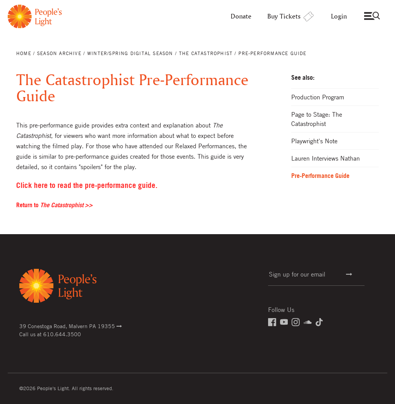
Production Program (317, 97)
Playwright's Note (314, 141)
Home (23, 53)
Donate (241, 16)
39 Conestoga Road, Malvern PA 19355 (70, 325)
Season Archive (59, 53)
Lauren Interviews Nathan (325, 158)
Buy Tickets (291, 16)
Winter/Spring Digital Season (130, 53)
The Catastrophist (206, 53)
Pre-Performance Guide (320, 175)
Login (339, 16)
